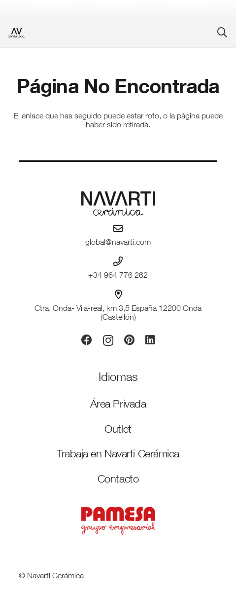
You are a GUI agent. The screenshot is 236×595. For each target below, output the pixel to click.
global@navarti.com (118, 243)
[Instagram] (108, 340)
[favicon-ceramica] (16, 32)
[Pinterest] (129, 340)
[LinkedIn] (150, 340)
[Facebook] (86, 340)
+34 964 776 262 (118, 276)
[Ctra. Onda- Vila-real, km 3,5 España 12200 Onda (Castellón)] (118, 294)
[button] (222, 32)
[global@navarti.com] (118, 228)
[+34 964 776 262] (118, 261)
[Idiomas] (118, 378)
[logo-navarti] (118, 203)
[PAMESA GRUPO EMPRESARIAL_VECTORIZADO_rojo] (118, 521)
